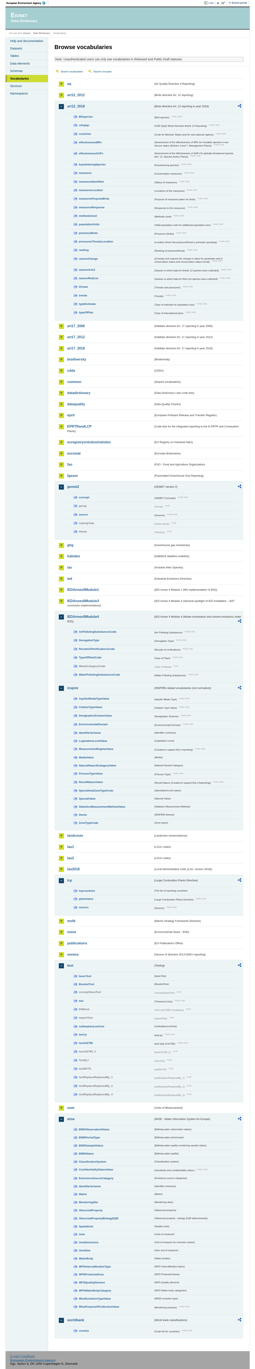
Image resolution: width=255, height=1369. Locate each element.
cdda (71, 370)
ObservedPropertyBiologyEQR (98, 1218)
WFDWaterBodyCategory (95, 1290)
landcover (75, 835)
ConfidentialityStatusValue (96, 1169)
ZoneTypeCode (88, 822)
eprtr (71, 415)
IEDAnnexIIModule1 (83, 590)
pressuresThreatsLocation (96, 241)
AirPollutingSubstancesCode (97, 631)
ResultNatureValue (91, 782)
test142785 (86, 1043)
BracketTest (86, 984)
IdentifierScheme (90, 732)
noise (71, 932)
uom (71, 1108)
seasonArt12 (87, 269)
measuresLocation (91, 190)
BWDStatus (86, 1153)
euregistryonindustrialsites (89, 442)
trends (83, 295)
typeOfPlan (86, 312)
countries (85, 133)
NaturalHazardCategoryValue (97, 765)
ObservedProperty (91, 1210)
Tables (14, 56)
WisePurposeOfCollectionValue (99, 1306)
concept (84, 497)
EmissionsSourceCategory (96, 1178)
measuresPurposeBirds (94, 198)
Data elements (20, 63)
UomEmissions (89, 1242)
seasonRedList (88, 278)
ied (69, 578)
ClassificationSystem (92, 1161)
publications (77, 943)
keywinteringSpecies (92, 164)
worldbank (75, 1320)
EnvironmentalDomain (93, 724)
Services (16, 86)
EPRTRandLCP (79, 426)
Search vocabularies (72, 71)
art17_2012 (76, 337)
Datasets (16, 48)
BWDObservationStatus (94, 1129)
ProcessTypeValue (91, 773)
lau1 (70, 847)
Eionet (26, 33)
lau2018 (73, 869)
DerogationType (89, 640)
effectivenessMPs (90, 142)
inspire (72, 688)
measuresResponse (92, 207)
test (70, 965)
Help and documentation (26, 41)
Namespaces (19, 93)
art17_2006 (76, 326)
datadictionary (78, 393)
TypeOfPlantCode (90, 657)
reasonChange (88, 258)
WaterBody (86, 1258)
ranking (84, 250)
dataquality (76, 404)
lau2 (70, 858)
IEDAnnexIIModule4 (83, 616)
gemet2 (73, 487)
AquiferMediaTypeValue (94, 698)
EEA (27, 3)
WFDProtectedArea (91, 1274)
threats (83, 286)
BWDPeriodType (89, 1137)
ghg (70, 545)
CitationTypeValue (90, 707)
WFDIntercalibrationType (95, 1266)
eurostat (74, 453)
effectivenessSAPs (91, 153)
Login (211, 2)
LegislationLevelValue (93, 740)
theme (83, 814)
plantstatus (86, 898)
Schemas (16, 71)
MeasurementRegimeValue (96, 749)
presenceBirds (88, 233)
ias (69, 567)
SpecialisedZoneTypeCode (96, 790)
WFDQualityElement (92, 1282)
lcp (69, 880)
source (83, 514)
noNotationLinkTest (91, 1026)
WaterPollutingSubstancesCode (99, 674)
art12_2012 (76, 95)
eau (81, 1000)
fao (69, 464)
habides (73, 556)
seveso (73, 954)
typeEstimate (87, 304)
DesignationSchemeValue (95, 715)
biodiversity (76, 359)
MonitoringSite (88, 1202)
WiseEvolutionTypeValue (95, 1298)
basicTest (85, 976)
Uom (82, 1234)
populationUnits (89, 224)
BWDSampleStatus (91, 1145)
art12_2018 (76, 106)
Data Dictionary (41, 33)
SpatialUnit (86, 1226)
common (74, 382)
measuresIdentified (91, 181)
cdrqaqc (84, 125)
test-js (83, 1034)
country (84, 1330)
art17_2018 (76, 348)
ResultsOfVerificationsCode (97, 649)
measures (85, 173)
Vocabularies (19, 78)
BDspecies (86, 116)
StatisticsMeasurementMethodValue (102, 806)
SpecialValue (87, 798)
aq (69, 84)
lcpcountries (87, 890)
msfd (71, 921)
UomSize (84, 1250)
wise (71, 1119)
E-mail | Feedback (22, 1356)
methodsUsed (88, 215)
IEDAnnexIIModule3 (83, 601)
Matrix (83, 1194)
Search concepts (102, 71)
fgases (72, 475)
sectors (84, 907)
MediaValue (86, 757)
